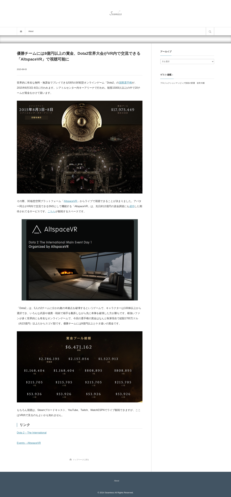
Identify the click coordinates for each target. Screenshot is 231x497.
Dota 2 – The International (32, 432)
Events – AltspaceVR (29, 443)
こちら (51, 211)
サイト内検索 (210, 31)
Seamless (115, 14)
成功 (131, 206)
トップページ (21, 31)
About (30, 31)
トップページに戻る (81, 460)
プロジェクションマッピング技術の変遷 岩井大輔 (182, 83)
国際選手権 (125, 82)
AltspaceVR (70, 201)
